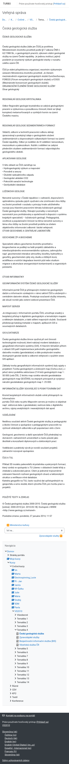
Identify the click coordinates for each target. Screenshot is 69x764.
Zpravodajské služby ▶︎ (50, 536)
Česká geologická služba (58, 19)
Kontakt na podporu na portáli (18, 715)
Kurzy (12, 19)
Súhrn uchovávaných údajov (15, 760)
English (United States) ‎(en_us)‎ (20, 745)
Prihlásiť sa (59, 3)
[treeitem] (34, 626)
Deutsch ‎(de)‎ (11, 738)
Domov (5, 19)
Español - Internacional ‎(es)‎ (18, 748)
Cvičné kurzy (22, 19)
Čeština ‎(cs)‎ (10, 735)
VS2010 (32, 19)
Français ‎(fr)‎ (11, 751)
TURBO (7, 3)
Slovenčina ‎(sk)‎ (9, 731)
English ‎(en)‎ (10, 741)
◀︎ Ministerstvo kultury (18, 525)
